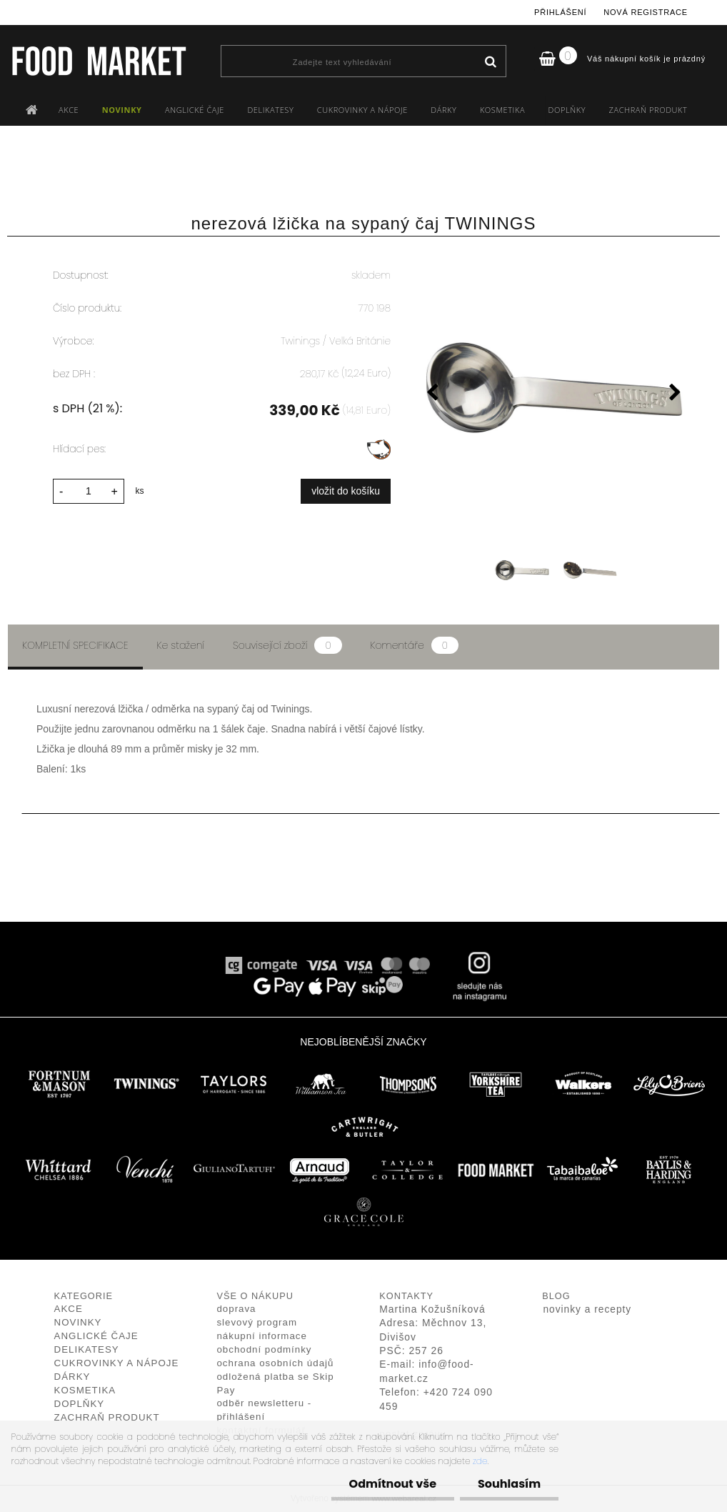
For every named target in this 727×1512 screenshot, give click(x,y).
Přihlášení (560, 12)
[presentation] (433, 394)
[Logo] (98, 60)
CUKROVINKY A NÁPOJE (362, 109)
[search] (490, 62)
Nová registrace (645, 12)
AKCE (69, 109)
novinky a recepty (587, 1309)
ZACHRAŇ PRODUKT (648, 109)
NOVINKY (122, 109)
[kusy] (88, 491)
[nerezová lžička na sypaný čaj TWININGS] (554, 387)
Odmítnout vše (392, 1484)
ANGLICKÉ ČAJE (194, 109)
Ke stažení (181, 645)
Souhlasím (509, 1484)
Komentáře (414, 645)
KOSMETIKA (502, 109)
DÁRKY (443, 109)
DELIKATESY (270, 109)
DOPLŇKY (567, 109)
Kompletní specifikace (75, 645)
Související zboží (287, 645)
